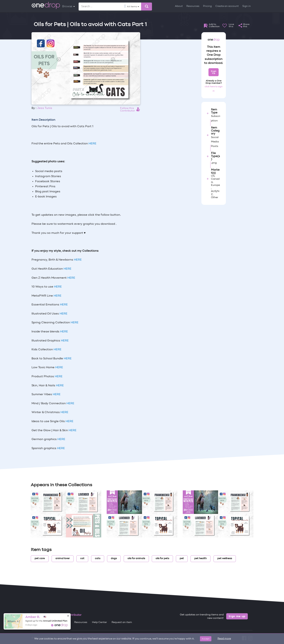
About (179, 6)
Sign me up (237, 616)
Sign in (246, 6)
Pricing (207, 6)
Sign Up (213, 72)
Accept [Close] (206, 638)
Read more (224, 638)
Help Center (99, 622)
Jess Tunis (44, 108)
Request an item (122, 622)
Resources (192, 6)
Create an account (227, 6)
